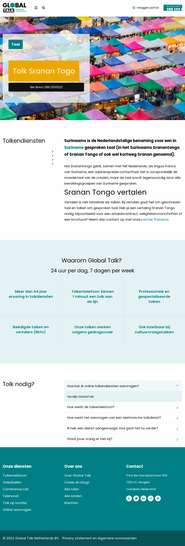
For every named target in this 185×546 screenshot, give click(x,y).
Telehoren (11, 496)
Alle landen (73, 496)
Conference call (15, 489)
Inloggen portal (145, 8)
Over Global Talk (77, 475)
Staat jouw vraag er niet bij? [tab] (89, 439)
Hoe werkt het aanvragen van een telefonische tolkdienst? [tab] (114, 417)
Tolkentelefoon (15, 475)
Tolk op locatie (14, 503)
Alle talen (71, 489)
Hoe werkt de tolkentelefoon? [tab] (90, 407)
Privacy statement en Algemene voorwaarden (99, 538)
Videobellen (12, 482)
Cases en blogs (76, 482)
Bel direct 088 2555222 (46, 87)
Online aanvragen (17, 509)
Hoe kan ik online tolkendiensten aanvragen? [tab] (103, 386)
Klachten (71, 503)
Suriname (74, 147)
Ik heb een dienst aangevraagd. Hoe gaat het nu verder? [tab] (112, 428)
